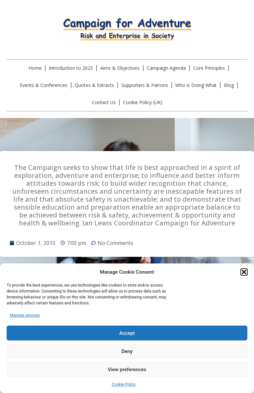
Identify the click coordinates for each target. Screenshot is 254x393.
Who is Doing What (196, 85)
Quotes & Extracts (94, 85)
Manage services (25, 315)
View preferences (127, 370)
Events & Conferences (43, 85)
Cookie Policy (124, 384)
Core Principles (209, 68)
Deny (127, 351)
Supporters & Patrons (144, 85)
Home (35, 68)
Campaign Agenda (166, 68)
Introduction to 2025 (71, 68)
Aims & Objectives (120, 68)
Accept (127, 333)
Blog (229, 85)
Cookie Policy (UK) (142, 102)
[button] (244, 272)
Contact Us (104, 102)
